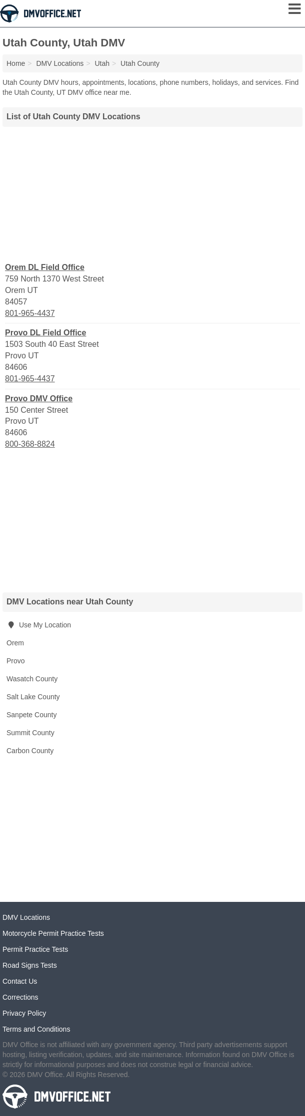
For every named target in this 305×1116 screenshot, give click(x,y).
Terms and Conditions (36, 1029)
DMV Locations (26, 917)
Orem (15, 643)
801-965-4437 (30, 313)
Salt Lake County (33, 697)
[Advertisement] (152, 193)
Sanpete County (31, 715)
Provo (15, 661)
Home (15, 63)
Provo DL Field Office (45, 332)
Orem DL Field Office (44, 267)
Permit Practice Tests (35, 949)
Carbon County (30, 751)
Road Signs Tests (29, 965)
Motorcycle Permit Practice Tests (53, 933)
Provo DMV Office (38, 398)
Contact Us (19, 981)
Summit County (30, 733)
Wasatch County (32, 679)
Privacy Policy (24, 1013)
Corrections (20, 997)
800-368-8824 (30, 444)
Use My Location (38, 625)
